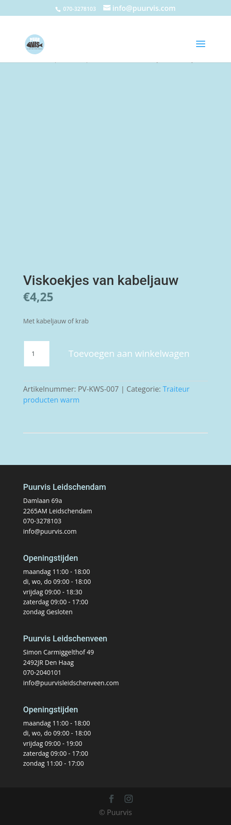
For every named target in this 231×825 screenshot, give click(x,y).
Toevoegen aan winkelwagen (128, 353)
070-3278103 (42, 521)
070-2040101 (42, 672)
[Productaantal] (36, 353)
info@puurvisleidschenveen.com (71, 682)
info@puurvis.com (50, 531)
